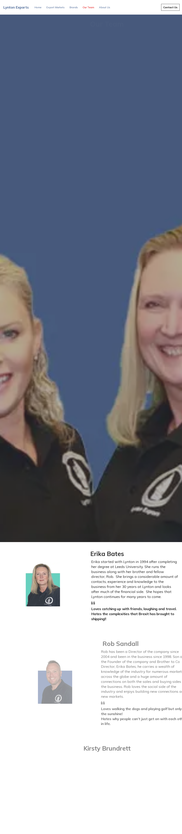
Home (38, 7)
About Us (104, 7)
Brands (73, 7)
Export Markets (55, 7)
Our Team (88, 7)
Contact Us (170, 7)
